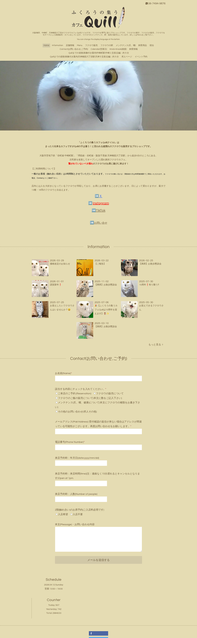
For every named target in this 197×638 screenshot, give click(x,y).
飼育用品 (142, 45)
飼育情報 (133, 49)
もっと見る (155, 344)
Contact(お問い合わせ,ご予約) (74, 49)
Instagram (101, 203)
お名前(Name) (63, 373)
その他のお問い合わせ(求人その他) (77, 411)
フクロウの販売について (110, 393)
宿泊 (152, 45)
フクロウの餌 (106, 45)
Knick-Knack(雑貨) (118, 49)
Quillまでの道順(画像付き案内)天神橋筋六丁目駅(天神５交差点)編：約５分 (84, 57)
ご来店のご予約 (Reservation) (74, 393)
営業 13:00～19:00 (54, 589)
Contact (40, 178)
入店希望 (63, 514)
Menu (79, 45)
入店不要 (78, 514)
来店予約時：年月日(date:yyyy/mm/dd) (77, 458)
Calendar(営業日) (99, 49)
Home (46, 45)
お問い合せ (100, 223)
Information (57, 45)
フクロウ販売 (91, 45)
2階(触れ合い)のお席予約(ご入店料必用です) (79, 509)
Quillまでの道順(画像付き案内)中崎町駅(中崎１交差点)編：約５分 (99, 53)
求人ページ (127, 57)
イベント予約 (141, 57)
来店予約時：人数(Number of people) (76, 494)
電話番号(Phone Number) (70, 442)
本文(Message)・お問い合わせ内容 (75, 524)
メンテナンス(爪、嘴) (126, 45)
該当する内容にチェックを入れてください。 (80, 389)
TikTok (100, 210)
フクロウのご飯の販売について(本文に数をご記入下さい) (90, 398)
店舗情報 (70, 45)
